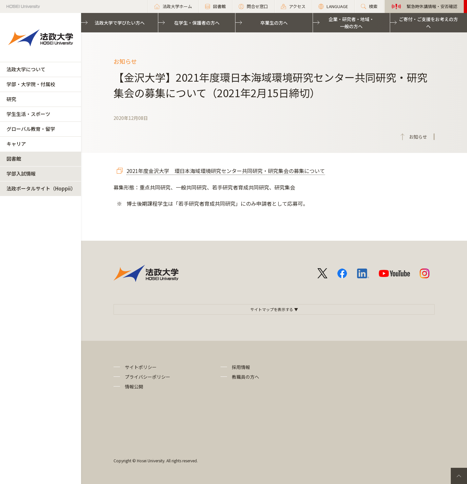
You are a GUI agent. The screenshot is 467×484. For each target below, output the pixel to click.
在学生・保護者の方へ (197, 22)
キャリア (16, 143)
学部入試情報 (21, 173)
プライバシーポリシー (147, 377)
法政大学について (25, 69)
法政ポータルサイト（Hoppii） (41, 188)
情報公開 (134, 386)
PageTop (459, 476)
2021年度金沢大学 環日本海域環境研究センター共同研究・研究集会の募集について (225, 171)
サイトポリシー (141, 367)
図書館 (13, 158)
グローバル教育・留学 (30, 128)
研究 (11, 99)
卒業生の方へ (274, 22)
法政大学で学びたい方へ (120, 22)
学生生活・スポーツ (28, 113)
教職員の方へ (245, 377)
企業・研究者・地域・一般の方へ (351, 22)
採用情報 (241, 367)
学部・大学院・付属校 (30, 84)
